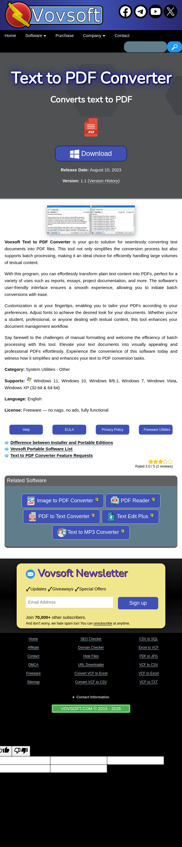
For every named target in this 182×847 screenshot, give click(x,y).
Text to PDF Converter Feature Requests (51, 455)
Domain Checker (91, 648)
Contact (122, 35)
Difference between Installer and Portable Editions (61, 442)
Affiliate (33, 648)
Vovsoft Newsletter (82, 573)
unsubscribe (103, 623)
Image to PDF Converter (62, 500)
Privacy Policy (112, 430)
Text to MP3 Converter (91, 532)
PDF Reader (133, 500)
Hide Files (90, 656)
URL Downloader (91, 665)
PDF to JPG (149, 656)
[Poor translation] (21, 751)
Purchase (64, 35)
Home (10, 35)
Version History (103, 180)
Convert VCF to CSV (91, 682)
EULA (69, 430)
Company (94, 35)
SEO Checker (90, 639)
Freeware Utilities (157, 430)
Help (26, 430)
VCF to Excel (149, 673)
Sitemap (33, 682)
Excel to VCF (149, 648)
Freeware (33, 673)
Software (35, 35)
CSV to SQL (148, 639)
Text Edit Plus (130, 516)
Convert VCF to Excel (90, 673)
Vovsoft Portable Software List (41, 448)
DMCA (33, 665)
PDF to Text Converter (62, 516)
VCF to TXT (149, 682)
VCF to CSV (148, 665)
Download (91, 154)
